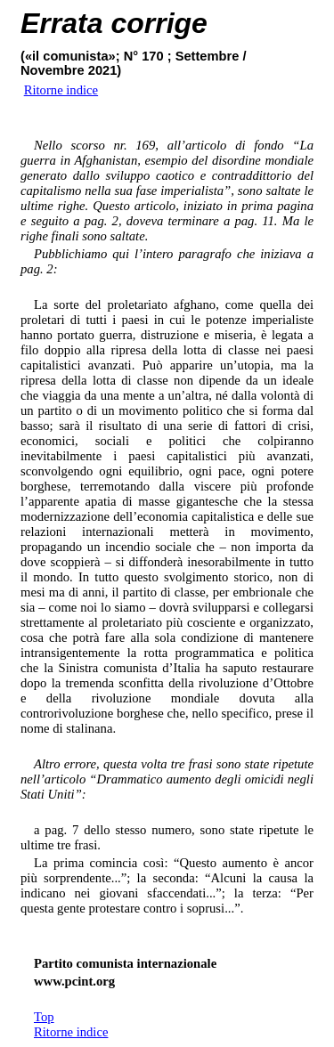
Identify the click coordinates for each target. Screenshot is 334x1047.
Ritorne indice (71, 1032)
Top (44, 1017)
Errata (61, 23)
